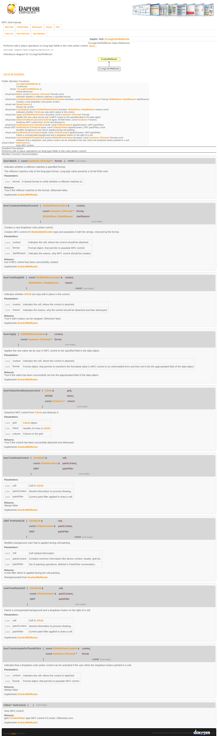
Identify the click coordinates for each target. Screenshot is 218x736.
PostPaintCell (23, 133)
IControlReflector (28, 194)
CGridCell (40, 125)
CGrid (37, 112)
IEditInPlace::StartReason (122, 99)
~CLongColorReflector (28, 89)
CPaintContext (64, 125)
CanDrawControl (24, 125)
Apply (19, 115)
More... (93, 45)
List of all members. (14, 74)
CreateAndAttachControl (29, 99)
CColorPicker (17, 714)
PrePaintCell (22, 127)
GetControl (22, 143)
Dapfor (13, 729)
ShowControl (23, 104)
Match (19, 94)
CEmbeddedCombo (41, 232)
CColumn (83, 120)
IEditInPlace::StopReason (81, 110)
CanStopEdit (22, 110)
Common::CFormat (40, 94)
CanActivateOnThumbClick (30, 138)
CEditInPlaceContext (54, 99)
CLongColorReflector (117, 39)
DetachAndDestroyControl (30, 120)
